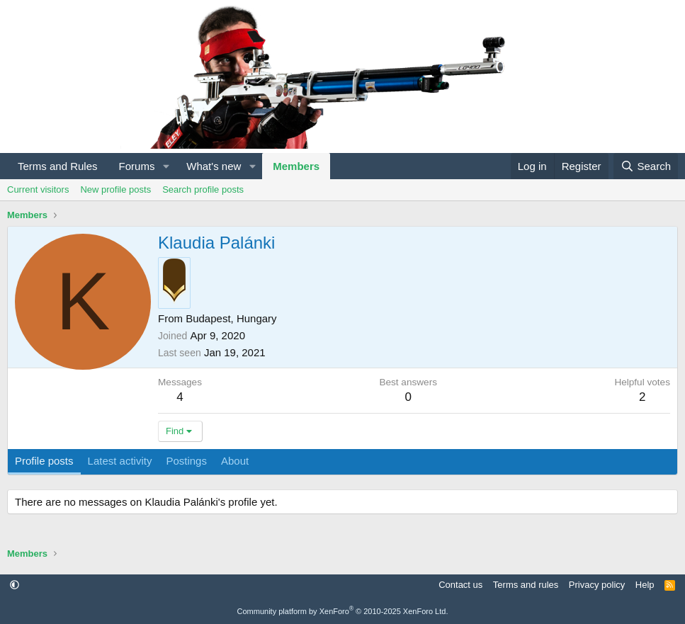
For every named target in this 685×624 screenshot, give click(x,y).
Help (645, 584)
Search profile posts (203, 189)
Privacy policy (597, 584)
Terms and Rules (58, 166)
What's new (213, 166)
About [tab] (235, 461)
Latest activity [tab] (120, 461)
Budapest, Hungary (231, 318)
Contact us (460, 584)
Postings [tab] (186, 461)
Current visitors (38, 189)
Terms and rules (525, 584)
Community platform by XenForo (342, 611)
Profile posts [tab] (44, 461)
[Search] (645, 166)
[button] (166, 166)
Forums (137, 166)
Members (296, 166)
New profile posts (115, 189)
